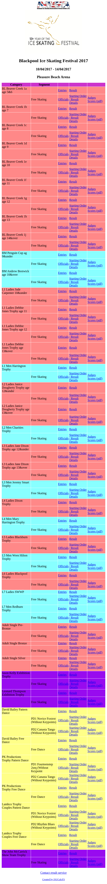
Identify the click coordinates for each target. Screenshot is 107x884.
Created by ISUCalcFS (53, 879)
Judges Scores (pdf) (94, 99)
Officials (63, 99)
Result (73, 90)
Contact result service (53, 872)
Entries (62, 90)
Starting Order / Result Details (78, 99)
